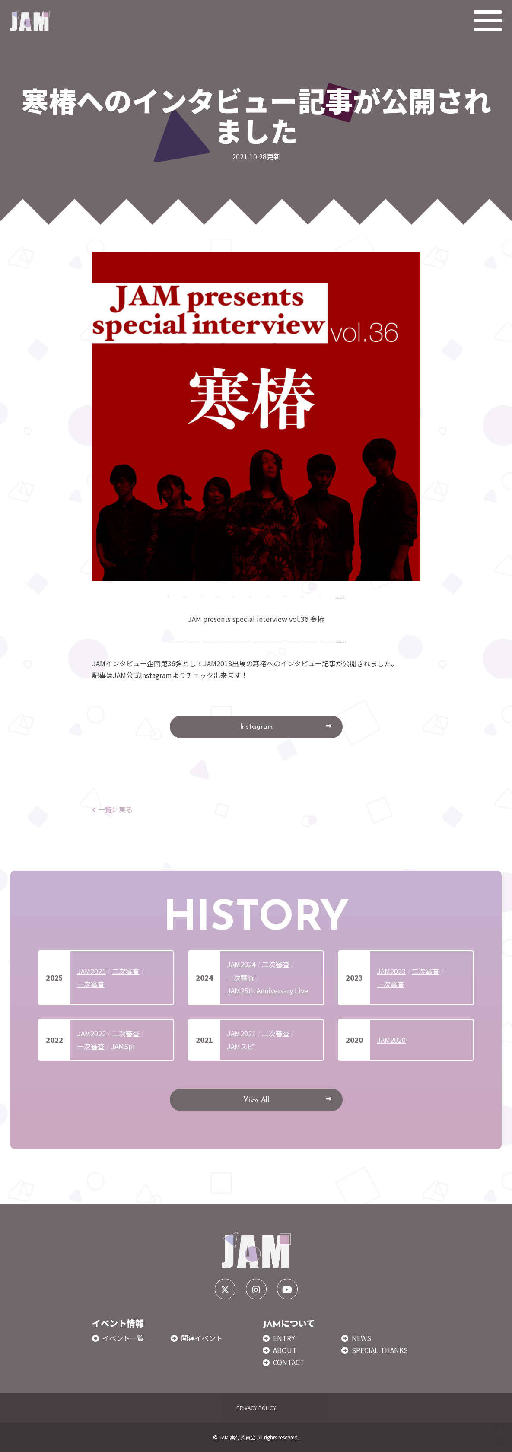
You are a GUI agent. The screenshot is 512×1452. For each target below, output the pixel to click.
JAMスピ (240, 1046)
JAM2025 (91, 971)
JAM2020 (391, 1040)
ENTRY (284, 1338)
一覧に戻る (112, 809)
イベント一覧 (123, 1338)
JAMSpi (123, 1046)
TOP (499, 1434)
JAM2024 (241, 964)
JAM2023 (391, 971)
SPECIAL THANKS (380, 1350)
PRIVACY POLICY (256, 1407)
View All (256, 1099)
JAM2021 (241, 1033)
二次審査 (126, 971)
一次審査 (91, 984)
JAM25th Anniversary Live (267, 990)
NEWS (361, 1338)
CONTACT (289, 1362)
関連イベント (202, 1338)
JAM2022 (91, 1033)
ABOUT (285, 1350)
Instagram (256, 726)
